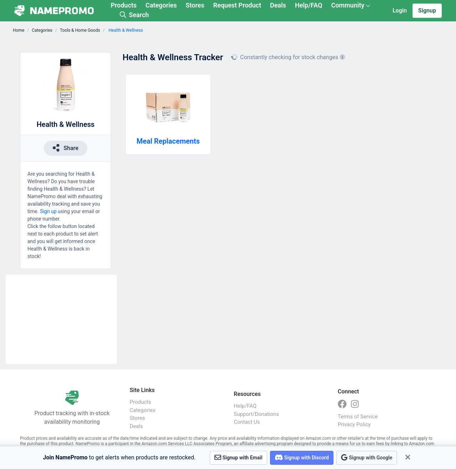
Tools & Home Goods (80, 30)
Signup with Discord (302, 457)
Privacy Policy (354, 424)
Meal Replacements (168, 141)
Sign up (48, 211)
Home (18, 30)
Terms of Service (358, 416)
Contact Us (247, 422)
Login (400, 10)
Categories (161, 5)
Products (124, 5)
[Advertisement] (61, 319)
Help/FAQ (308, 5)
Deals (278, 5)
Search (134, 15)
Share (65, 147)
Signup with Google (366, 457)
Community (347, 5)
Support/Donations (256, 414)
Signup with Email (238, 457)
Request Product (237, 5)
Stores (195, 5)
